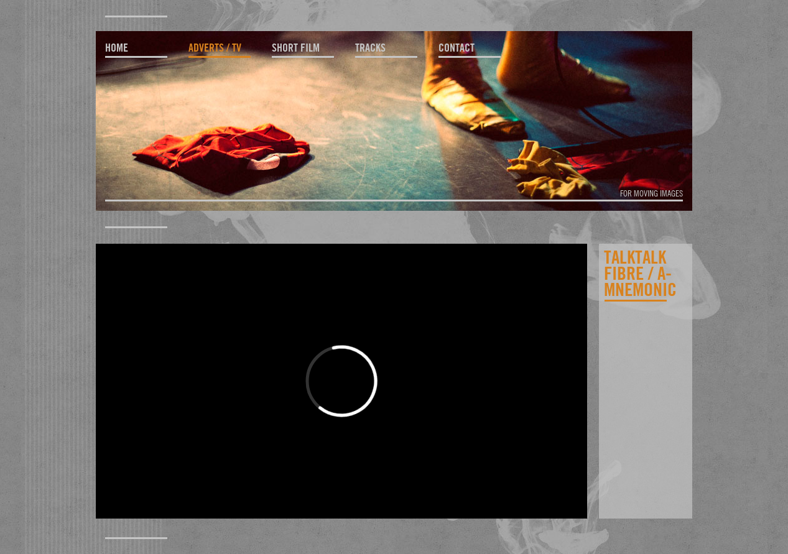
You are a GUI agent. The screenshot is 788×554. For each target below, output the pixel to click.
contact (456, 47)
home (116, 47)
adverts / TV (214, 47)
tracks (370, 47)
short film (296, 47)
